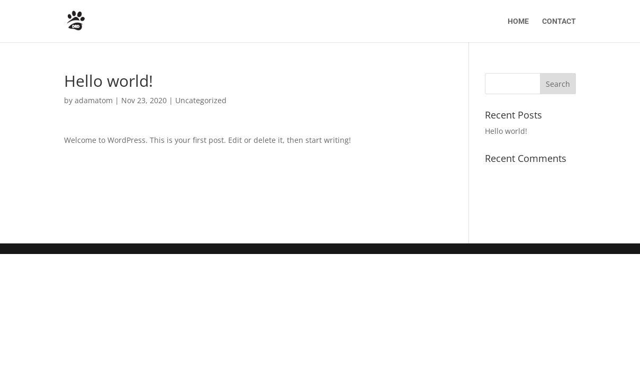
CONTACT (559, 21)
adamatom (94, 100)
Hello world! (506, 131)
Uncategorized (201, 100)
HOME (518, 21)
